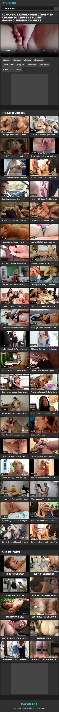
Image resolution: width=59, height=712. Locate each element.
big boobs (9, 69)
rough (7, 60)
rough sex (45, 65)
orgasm (18, 60)
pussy (28, 60)
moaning (32, 65)
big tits (21, 65)
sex (19, 69)
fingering (39, 60)
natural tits (9, 65)
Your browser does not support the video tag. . (29, 40)
